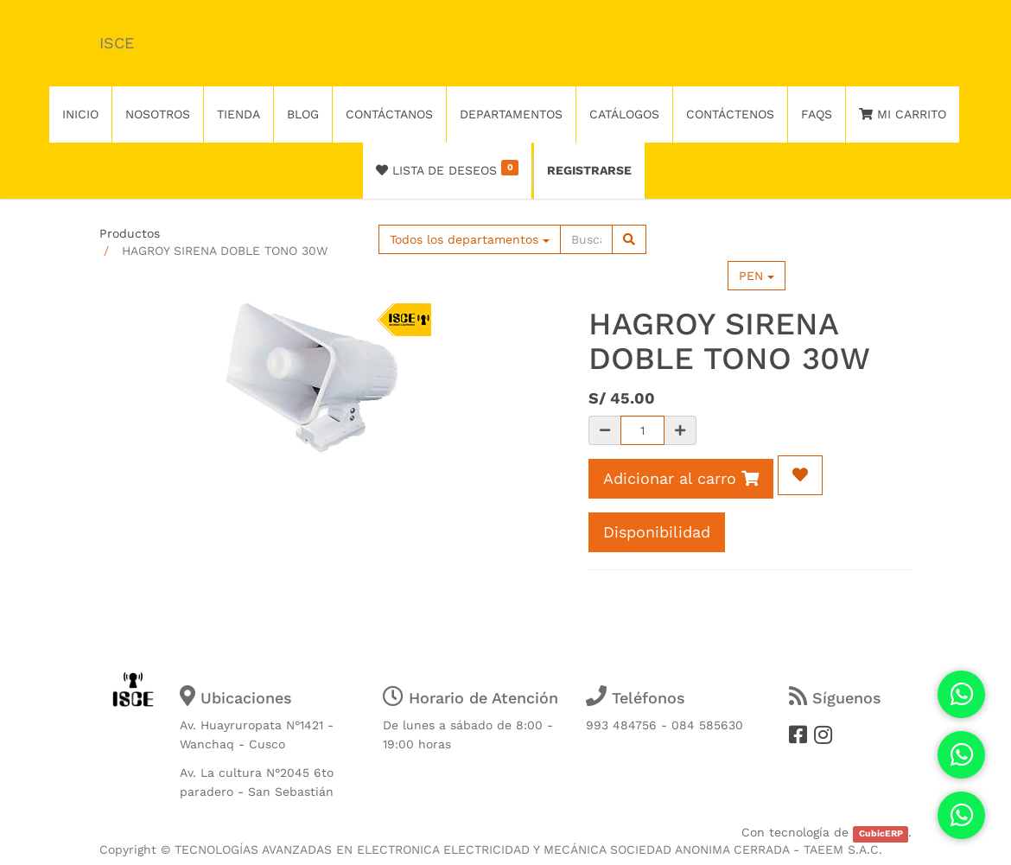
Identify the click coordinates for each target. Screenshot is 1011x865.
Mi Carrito (902, 114)
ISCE (116, 43)
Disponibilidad (656, 532)
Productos (129, 233)
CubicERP (881, 833)
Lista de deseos (447, 168)
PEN (756, 276)
